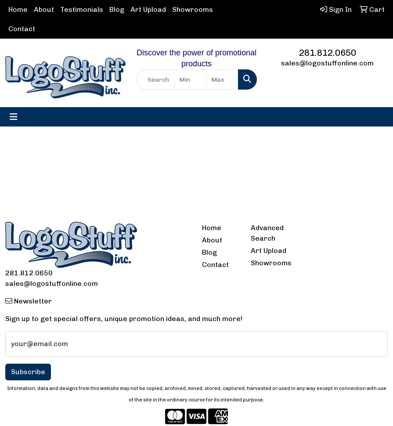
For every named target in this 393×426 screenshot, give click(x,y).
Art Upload (148, 9)
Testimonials (81, 9)
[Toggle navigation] (13, 117)
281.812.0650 (327, 52)
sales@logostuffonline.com (327, 63)
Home (18, 9)
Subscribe (28, 372)
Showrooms (192, 9)
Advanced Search (267, 233)
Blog (116, 9)
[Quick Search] (155, 79)
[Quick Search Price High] (222, 79)
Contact (21, 29)
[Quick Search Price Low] (190, 79)
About (44, 9)
